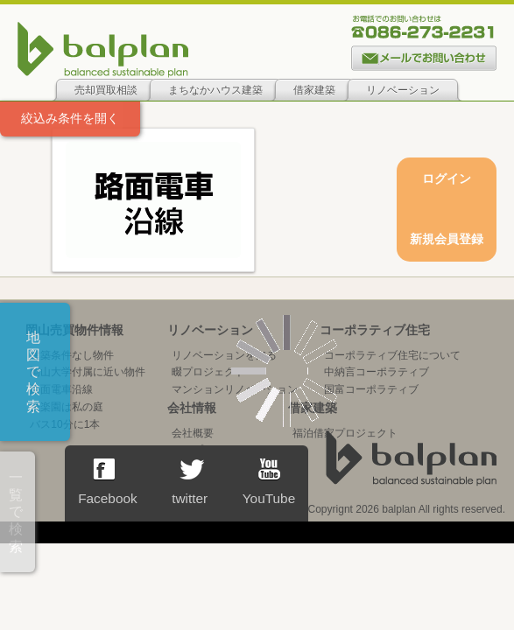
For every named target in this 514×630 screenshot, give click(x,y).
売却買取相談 (105, 90)
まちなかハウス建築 (215, 90)
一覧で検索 (16, 512)
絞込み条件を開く (70, 118)
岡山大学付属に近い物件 (87, 372)
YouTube (269, 482)
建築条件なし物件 (72, 355)
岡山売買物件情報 (74, 330)
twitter (190, 482)
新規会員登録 (446, 239)
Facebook (107, 482)
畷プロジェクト (208, 372)
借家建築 (314, 90)
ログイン (446, 179)
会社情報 (191, 408)
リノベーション (403, 90)
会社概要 (193, 433)
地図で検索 (33, 372)
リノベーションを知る (224, 355)
